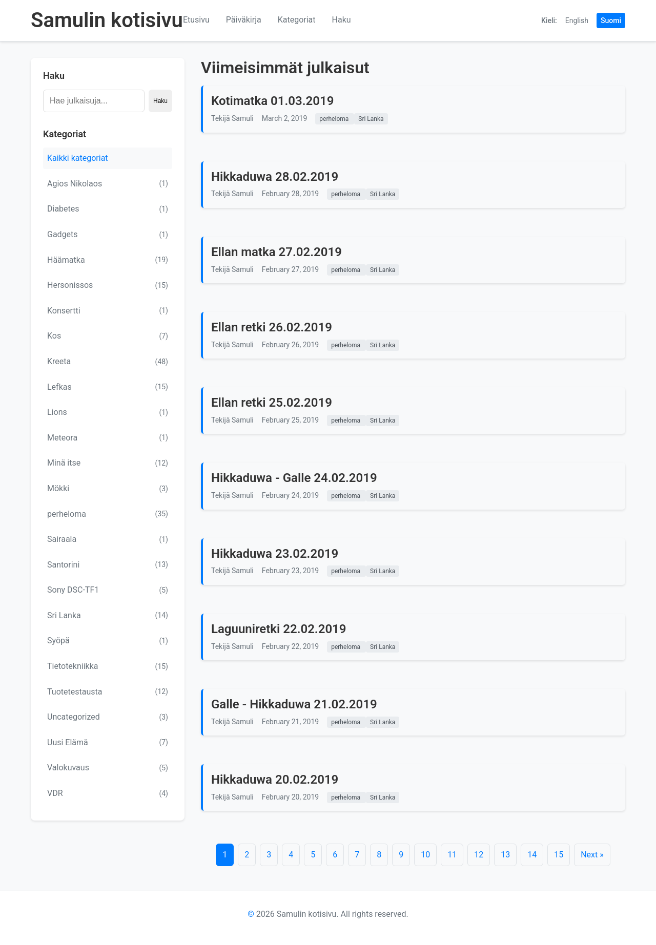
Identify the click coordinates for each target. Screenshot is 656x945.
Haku (341, 20)
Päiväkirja (243, 20)
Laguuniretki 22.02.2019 (278, 629)
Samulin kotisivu (107, 20)
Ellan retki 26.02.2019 (271, 327)
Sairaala (107, 539)
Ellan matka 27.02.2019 (276, 252)
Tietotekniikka (107, 666)
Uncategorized (107, 717)
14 (532, 854)
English (576, 20)
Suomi (611, 20)
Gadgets (107, 234)
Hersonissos (107, 285)
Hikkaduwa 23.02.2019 (274, 554)
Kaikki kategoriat (77, 158)
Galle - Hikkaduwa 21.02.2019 (294, 704)
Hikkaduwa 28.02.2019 (274, 177)
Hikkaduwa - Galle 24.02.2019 (294, 478)
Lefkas (107, 386)
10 (425, 854)
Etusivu (196, 20)
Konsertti (107, 310)
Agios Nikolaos (107, 183)
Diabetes (107, 209)
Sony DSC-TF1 (107, 590)
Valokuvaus (107, 767)
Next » (592, 854)
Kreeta (107, 361)
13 (505, 854)
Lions (107, 412)
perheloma (107, 513)
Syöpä (107, 640)
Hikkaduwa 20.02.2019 (274, 779)
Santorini (107, 564)
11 (452, 854)
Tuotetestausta (107, 691)
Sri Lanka (107, 615)
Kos (107, 336)
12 (478, 854)
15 (558, 854)
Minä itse (107, 463)
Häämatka (107, 259)
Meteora (107, 437)
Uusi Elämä (107, 742)
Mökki (107, 488)
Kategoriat (297, 20)
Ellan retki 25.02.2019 (271, 402)
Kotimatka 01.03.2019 (272, 101)
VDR (107, 793)
